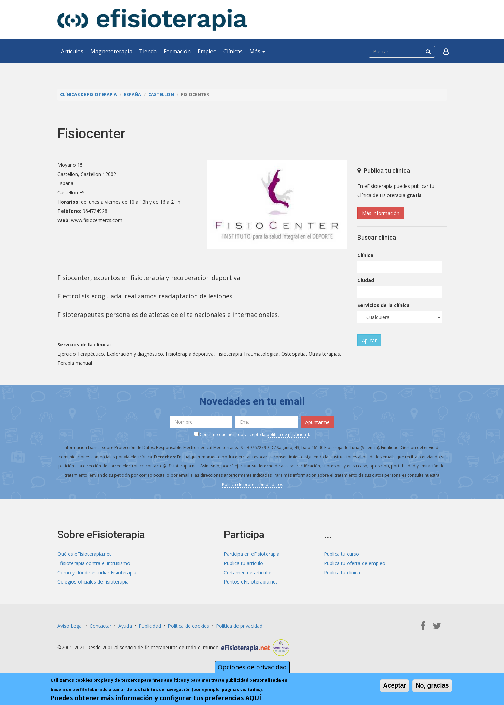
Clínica (365, 255)
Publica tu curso (341, 554)
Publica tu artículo (243, 563)
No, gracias (432, 685)
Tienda (148, 51)
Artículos (72, 51)
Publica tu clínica (342, 572)
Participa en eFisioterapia (252, 554)
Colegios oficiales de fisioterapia (93, 581)
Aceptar (394, 685)
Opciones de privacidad (252, 667)
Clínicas (233, 51)
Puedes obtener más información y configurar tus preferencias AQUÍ (156, 698)
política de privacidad (288, 434)
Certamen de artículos (248, 572)
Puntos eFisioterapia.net (250, 581)
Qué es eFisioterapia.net (84, 554)
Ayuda (125, 626)
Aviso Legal (70, 626)
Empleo (207, 51)
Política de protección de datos (252, 484)
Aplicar (369, 340)
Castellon (161, 95)
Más (257, 51)
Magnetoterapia (111, 51)
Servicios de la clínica (383, 305)
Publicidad (150, 626)
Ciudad (365, 280)
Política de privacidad (239, 626)
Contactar (100, 626)
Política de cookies (188, 626)
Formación (177, 51)
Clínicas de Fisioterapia (88, 95)
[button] (446, 51)
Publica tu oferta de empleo (354, 563)
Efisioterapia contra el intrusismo (93, 563)
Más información (380, 213)
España (132, 95)
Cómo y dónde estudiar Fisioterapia (96, 572)
